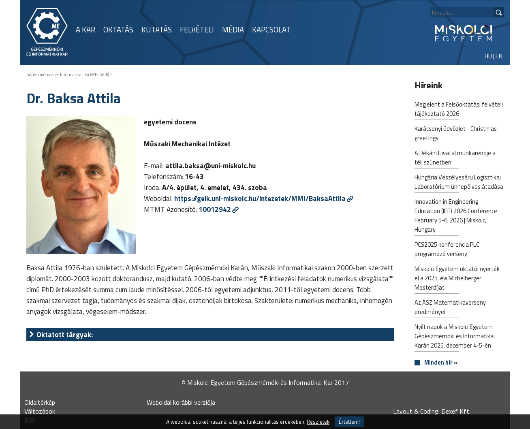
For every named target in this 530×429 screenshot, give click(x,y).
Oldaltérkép (39, 402)
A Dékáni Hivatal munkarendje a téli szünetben (455, 158)
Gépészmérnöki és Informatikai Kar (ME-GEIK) (67, 74)
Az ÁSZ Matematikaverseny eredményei (450, 308)
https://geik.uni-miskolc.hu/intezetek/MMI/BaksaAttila (260, 198)
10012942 (215, 209)
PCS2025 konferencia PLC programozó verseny (447, 250)
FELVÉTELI (197, 29)
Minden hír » (440, 363)
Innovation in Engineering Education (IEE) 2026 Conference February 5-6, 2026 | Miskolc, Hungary (456, 216)
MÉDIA (233, 29)
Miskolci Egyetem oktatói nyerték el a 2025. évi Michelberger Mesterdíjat (457, 279)
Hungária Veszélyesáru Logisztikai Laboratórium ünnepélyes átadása (459, 183)
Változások (39, 411)
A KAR (85, 29)
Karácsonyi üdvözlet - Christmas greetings (456, 134)
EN (499, 56)
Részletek (318, 422)
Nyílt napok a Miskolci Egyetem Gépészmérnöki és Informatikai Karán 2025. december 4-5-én (455, 337)
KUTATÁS (156, 29)
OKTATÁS (118, 29)
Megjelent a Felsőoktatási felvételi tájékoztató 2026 (459, 110)
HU (488, 56)
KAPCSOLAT (271, 29)
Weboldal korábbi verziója (181, 402)
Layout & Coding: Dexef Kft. (431, 411)
